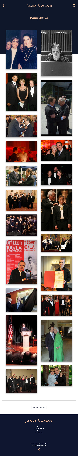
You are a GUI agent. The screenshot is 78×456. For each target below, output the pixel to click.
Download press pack (39, 407)
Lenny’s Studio (44, 443)
